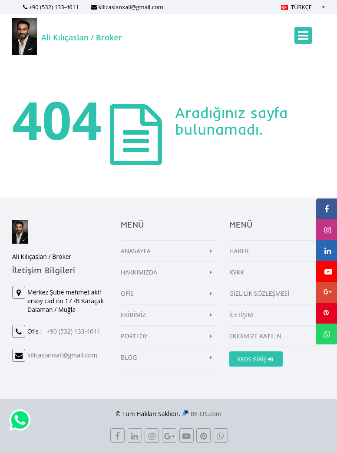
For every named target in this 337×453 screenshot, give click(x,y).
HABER (239, 251)
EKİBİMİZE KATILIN (255, 336)
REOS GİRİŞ (255, 359)
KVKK (236, 272)
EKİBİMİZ (133, 315)
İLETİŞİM (241, 315)
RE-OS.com (206, 414)
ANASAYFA (136, 251)
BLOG (129, 357)
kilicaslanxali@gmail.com (130, 7)
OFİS (127, 293)
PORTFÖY (134, 336)
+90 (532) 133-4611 (54, 7)
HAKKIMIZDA (139, 272)
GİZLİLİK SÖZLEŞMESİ (259, 293)
